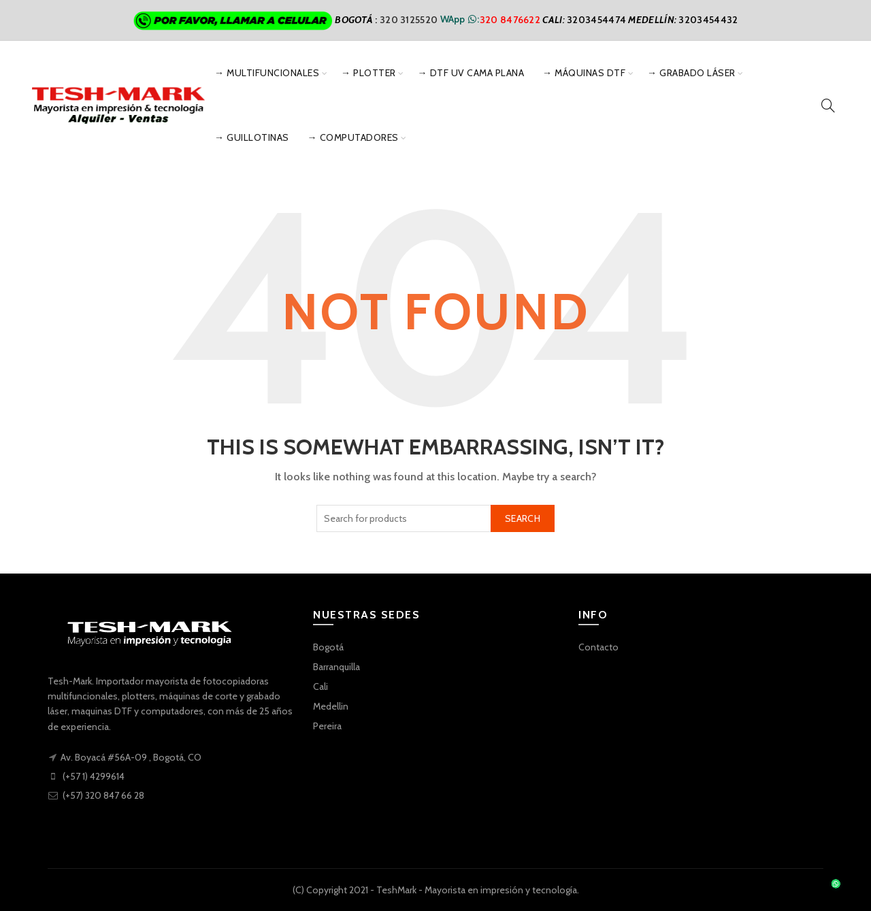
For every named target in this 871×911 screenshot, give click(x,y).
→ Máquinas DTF (583, 73)
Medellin (330, 706)
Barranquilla (336, 667)
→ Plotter (368, 73)
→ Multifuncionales (266, 73)
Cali (320, 686)
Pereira (327, 726)
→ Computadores (353, 137)
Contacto (598, 647)
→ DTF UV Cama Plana (471, 73)
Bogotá (328, 647)
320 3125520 (410, 19)
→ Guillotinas (251, 137)
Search (522, 518)
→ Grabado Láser (691, 73)
